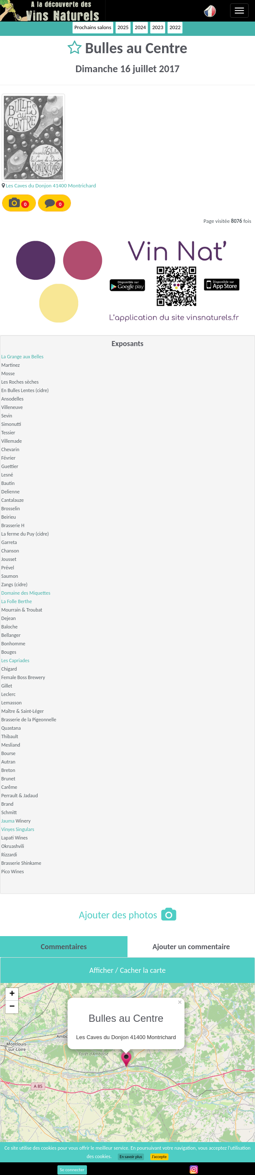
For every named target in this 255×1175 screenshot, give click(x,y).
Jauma (7, 821)
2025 (122, 27)
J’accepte (159, 1156)
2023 (157, 27)
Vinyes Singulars (17, 829)
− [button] (12, 1007)
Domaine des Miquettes (25, 593)
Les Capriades (15, 660)
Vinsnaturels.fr (53, 10)
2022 (174, 27)
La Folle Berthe (16, 601)
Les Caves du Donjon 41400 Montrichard (51, 185)
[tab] (64, 946)
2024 (140, 27)
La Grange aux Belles (22, 357)
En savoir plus (130, 1156)
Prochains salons (92, 27)
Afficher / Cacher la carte (128, 970)
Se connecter (72, 1169)
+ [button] (12, 994)
